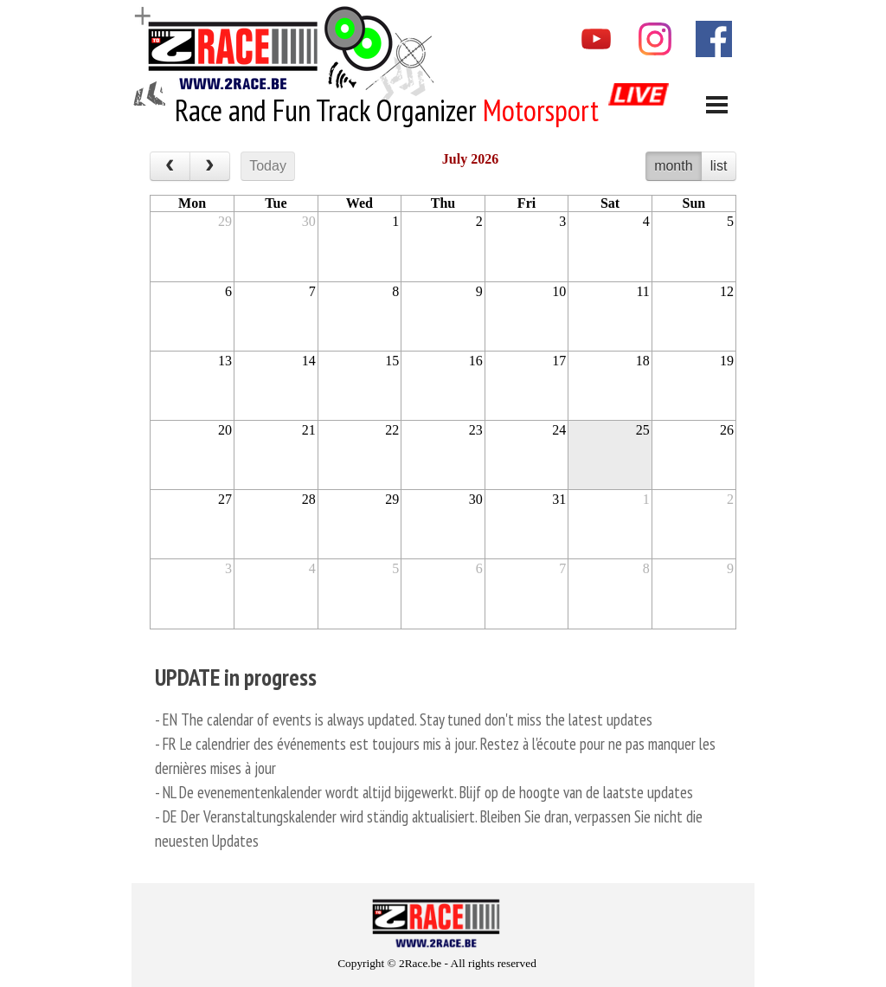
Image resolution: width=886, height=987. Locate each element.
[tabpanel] (390, 110)
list (719, 165)
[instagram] (655, 39)
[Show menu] (717, 104)
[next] (209, 166)
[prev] (170, 166)
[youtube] (596, 39)
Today (267, 165)
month (673, 165)
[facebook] (714, 39)
